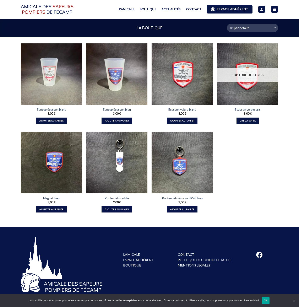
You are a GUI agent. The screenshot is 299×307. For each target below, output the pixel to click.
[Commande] (252, 28)
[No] (294, 301)
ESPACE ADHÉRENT (138, 260)
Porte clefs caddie (117, 198)
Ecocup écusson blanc (51, 109)
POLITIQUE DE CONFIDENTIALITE (204, 260)
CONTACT (193, 9)
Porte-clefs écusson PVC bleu (182, 198)
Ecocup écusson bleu (117, 109)
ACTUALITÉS (171, 9)
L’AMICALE (126, 9)
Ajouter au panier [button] (51, 120)
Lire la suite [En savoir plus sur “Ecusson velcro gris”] (248, 120)
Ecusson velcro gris (248, 109)
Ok (265, 300)
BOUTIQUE (148, 9)
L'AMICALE (131, 254)
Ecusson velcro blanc (182, 109)
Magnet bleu (51, 198)
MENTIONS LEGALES (194, 265)
